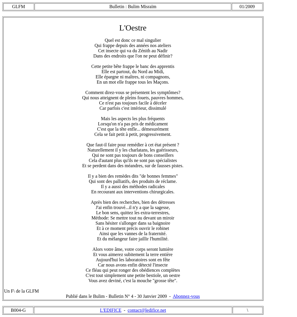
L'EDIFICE (111, 310)
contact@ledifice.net (147, 310)
